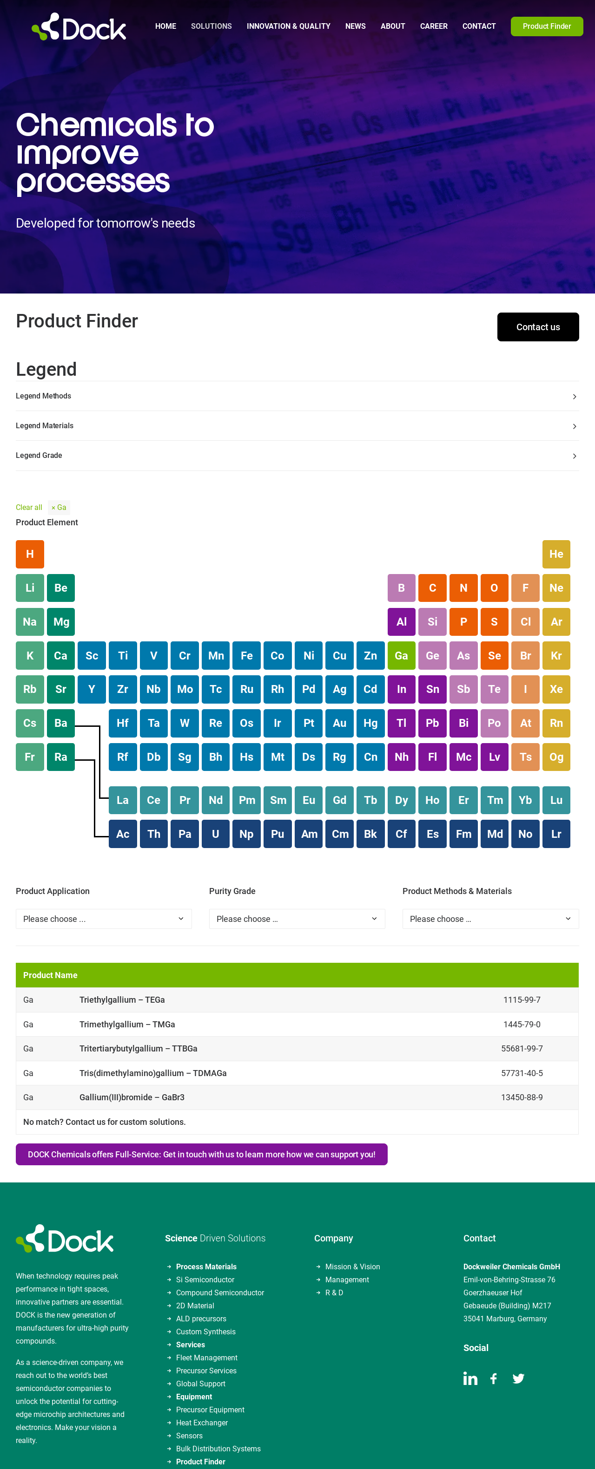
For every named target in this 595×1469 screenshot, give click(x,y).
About (377, 26)
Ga (61, 420)
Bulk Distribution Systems (218, 1361)
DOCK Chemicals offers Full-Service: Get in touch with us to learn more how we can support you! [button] (202, 1066)
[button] (590, 26)
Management (347, 1192)
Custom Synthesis (206, 1244)
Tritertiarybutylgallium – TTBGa (138, 961)
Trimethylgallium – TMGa (127, 936)
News (340, 26)
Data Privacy (272, 1449)
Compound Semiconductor (220, 1205)
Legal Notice (225, 1449)
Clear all (29, 420)
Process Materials (206, 1179)
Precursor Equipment (210, 1322)
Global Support (200, 1296)
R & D (334, 1205)
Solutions (195, 26)
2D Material (195, 1218)
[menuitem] (150, 26)
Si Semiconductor (205, 1192)
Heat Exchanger (202, 1335)
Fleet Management (207, 1270)
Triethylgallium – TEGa (122, 912)
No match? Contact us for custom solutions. (104, 1034)
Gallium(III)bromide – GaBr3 (132, 1010)
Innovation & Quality (273, 26)
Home (149, 26)
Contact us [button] (538, 239)
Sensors (189, 1348)
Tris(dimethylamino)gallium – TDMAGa (153, 985)
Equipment (194, 1309)
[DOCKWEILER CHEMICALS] (63, 26)
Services (190, 1257)
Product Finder (200, 1374)
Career (418, 26)
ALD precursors (201, 1231)
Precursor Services (206, 1283)
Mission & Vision (352, 1179)
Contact (463, 26)
